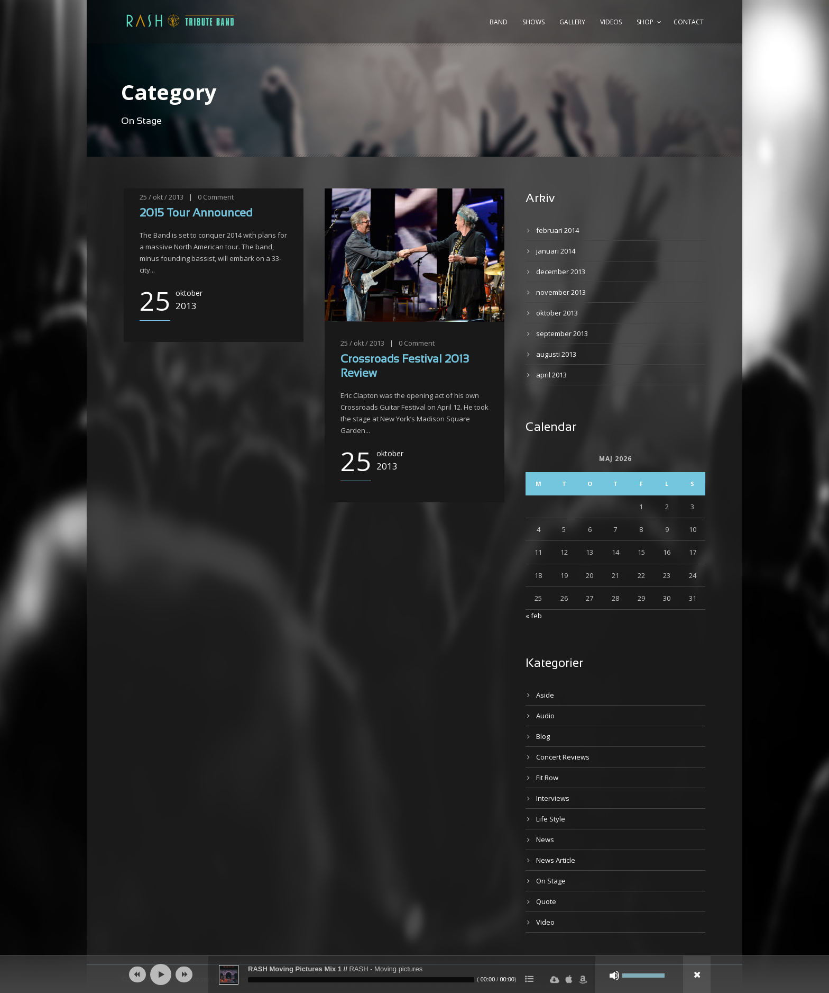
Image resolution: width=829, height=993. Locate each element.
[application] (414, 974)
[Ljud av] (614, 975)
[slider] (361, 979)
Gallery (572, 21)
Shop (645, 21)
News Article (555, 860)
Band (499, 21)
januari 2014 (555, 251)
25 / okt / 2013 (161, 197)
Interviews (552, 798)
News (545, 839)
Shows (533, 21)
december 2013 (560, 271)
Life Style (550, 819)
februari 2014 (557, 230)
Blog (543, 736)
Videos (611, 21)
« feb (534, 615)
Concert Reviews (562, 757)
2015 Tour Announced (196, 214)
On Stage (551, 881)
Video (545, 922)
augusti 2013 (556, 354)
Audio (545, 715)
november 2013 (561, 292)
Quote (546, 901)
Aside (545, 695)
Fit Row (547, 777)
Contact (689, 21)
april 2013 (551, 375)
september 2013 (562, 333)
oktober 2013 (557, 313)
